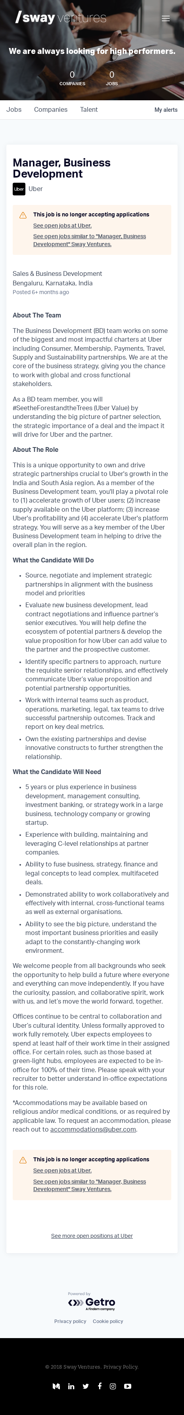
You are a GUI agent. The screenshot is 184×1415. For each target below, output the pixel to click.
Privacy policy (70, 1321)
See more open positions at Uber (92, 1236)
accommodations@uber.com (93, 1129)
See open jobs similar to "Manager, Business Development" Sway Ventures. (89, 240)
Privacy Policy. (121, 1367)
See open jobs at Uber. (62, 226)
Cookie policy (108, 1321)
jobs (13, 110)
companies (50, 110)
